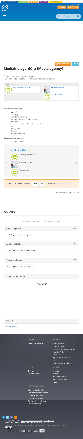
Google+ (48, 423)
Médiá (13, 126)
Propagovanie (16, 128)
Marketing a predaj (17, 141)
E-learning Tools (58, 352)
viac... (75, 228)
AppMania (23, 2)
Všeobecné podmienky (36, 390)
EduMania (33, 2)
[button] (5, 161)
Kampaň (14, 112)
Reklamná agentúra (18, 133)
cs (75, 4)
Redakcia (56, 371)
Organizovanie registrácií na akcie (62, 359)
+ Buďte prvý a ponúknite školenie (19, 266)
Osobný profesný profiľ (36, 344)
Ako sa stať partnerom (60, 379)
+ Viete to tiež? (41, 284)
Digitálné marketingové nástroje (64, 349)
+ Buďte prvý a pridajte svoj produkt (20, 235)
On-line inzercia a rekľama (62, 363)
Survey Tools (57, 355)
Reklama (14, 131)
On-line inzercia (33, 374)
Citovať (75, 64)
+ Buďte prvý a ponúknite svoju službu (21, 250)
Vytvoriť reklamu (11, 326)
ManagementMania (9, 2)
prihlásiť (62, 7)
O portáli (31, 371)
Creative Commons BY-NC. (60, 425)
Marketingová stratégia (19, 117)
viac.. (75, 243)
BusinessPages (55, 2)
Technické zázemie (59, 376)
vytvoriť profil (73, 7)
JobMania (43, 2)
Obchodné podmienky (35, 395)
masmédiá (14, 122)
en (72, 4)
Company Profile (58, 344)
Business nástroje (59, 346)
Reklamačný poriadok (35, 398)
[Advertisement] (42, 39)
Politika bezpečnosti (35, 404)
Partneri (55, 382)
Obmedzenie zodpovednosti (38, 393)
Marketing (14, 115)
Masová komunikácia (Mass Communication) (27, 124)
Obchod (55, 374)
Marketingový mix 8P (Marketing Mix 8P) (25, 119)
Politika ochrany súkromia (37, 401)
